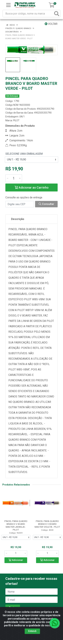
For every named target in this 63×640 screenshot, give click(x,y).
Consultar (46, 204)
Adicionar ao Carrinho (32, 187)
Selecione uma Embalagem (24, 153)
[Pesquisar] (56, 13)
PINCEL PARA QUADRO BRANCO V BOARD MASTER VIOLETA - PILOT (47, 524)
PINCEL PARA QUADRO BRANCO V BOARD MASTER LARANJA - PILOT (15, 525)
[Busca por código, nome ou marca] (28, 13)
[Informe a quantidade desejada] (13, 178)
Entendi (32, 631)
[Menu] (8, 5)
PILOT (16, 120)
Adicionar (16, 560)
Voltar (51, 23)
